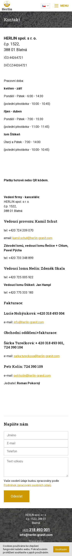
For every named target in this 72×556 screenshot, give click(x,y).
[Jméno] (36, 435)
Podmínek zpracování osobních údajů (27, 485)
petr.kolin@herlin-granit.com (32, 375)
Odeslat (16, 496)
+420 (36, 530)
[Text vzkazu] (36, 467)
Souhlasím (61, 549)
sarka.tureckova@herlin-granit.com (37, 356)
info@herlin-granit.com (29, 322)
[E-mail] (36, 443)
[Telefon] (36, 451)
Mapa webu (36, 541)
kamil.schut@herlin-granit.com (32, 238)
